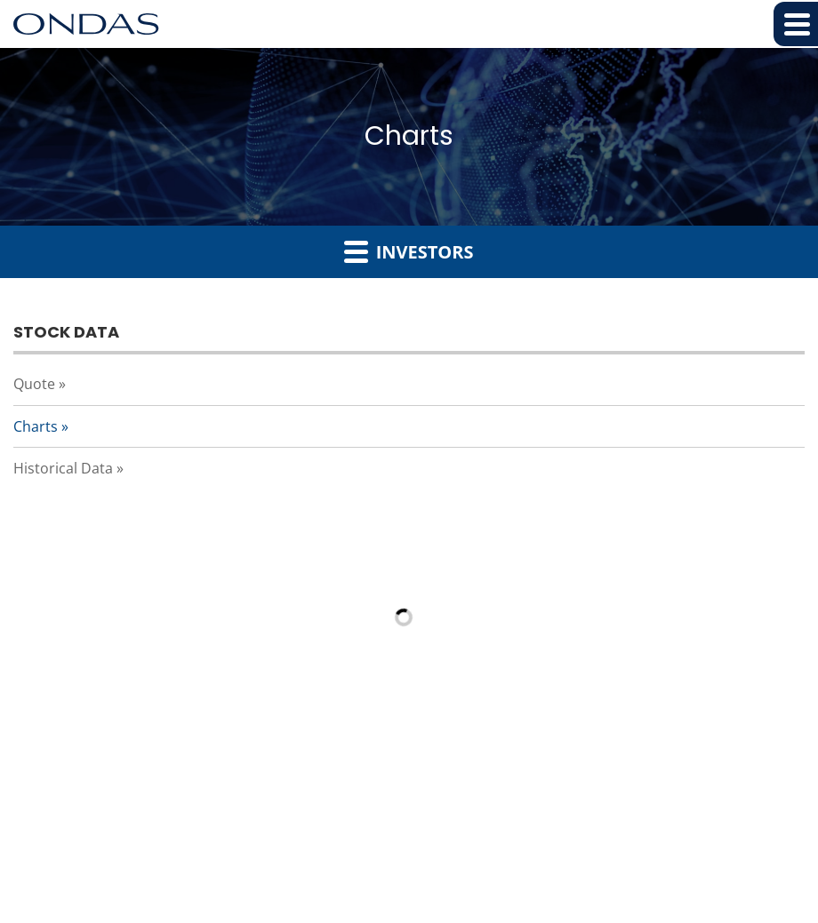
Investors (408, 251)
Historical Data (63, 468)
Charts (35, 426)
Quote (34, 384)
